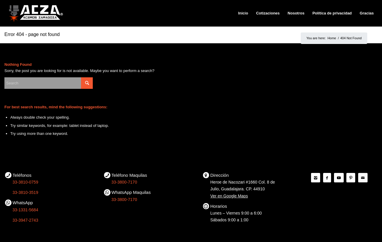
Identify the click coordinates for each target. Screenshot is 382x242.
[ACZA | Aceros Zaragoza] (35, 13)
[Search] (48, 83)
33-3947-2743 (25, 220)
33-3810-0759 (25, 182)
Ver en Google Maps (229, 196)
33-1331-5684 (25, 209)
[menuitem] (243, 13)
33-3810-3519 (25, 192)
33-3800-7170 (124, 182)
